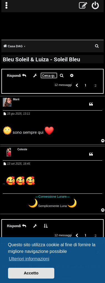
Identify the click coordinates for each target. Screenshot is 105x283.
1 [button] (85, 85)
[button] (76, 85)
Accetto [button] (31, 273)
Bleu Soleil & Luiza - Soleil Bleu (41, 59)
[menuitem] (95, 6)
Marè (16, 99)
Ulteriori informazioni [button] (29, 258)
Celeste (22, 149)
